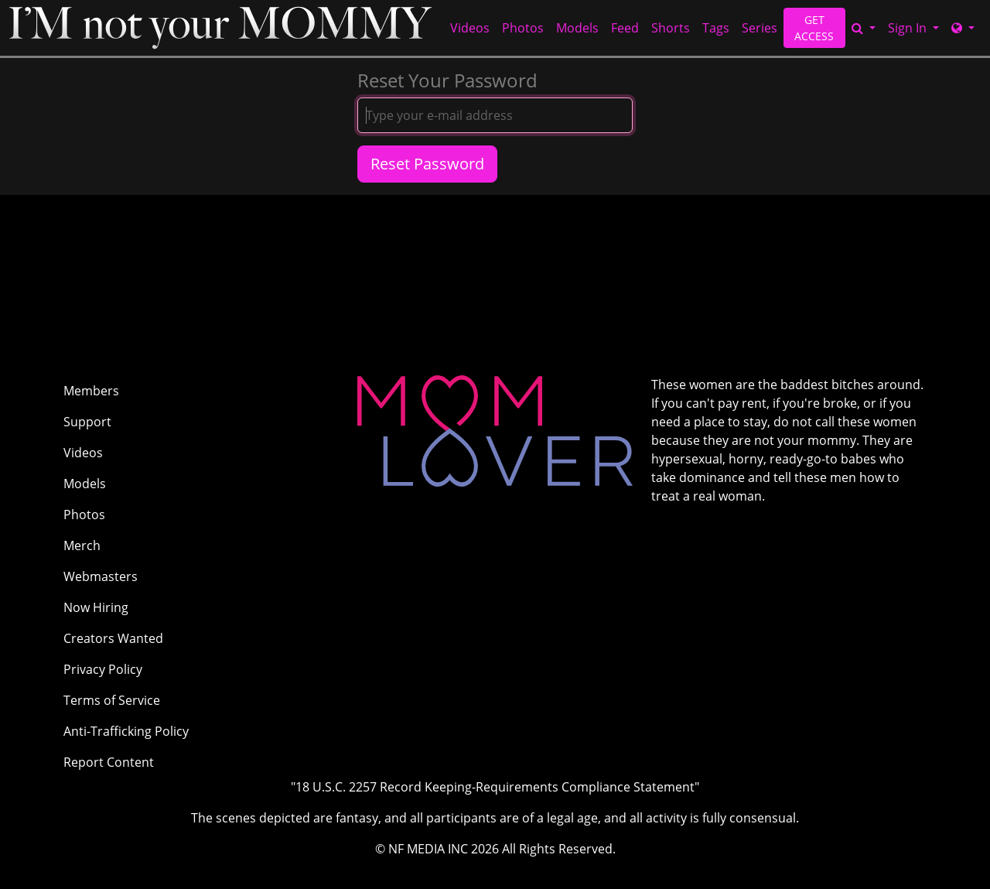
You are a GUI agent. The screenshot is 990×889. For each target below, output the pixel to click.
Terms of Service (111, 700)
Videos (470, 27)
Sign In (909, 27)
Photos (523, 27)
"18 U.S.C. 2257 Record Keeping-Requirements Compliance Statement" (495, 786)
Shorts (670, 27)
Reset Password (427, 163)
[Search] (863, 27)
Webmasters (100, 576)
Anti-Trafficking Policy (126, 731)
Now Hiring (95, 607)
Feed (625, 27)
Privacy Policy (102, 669)
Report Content (108, 762)
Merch (82, 545)
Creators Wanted (113, 638)
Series (759, 27)
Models (577, 27)
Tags (715, 27)
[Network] (963, 27)
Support (87, 421)
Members (91, 390)
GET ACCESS (814, 27)
